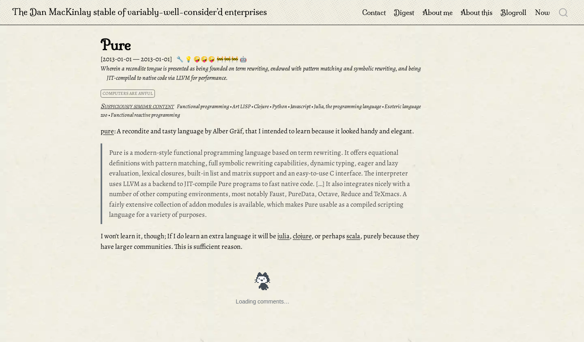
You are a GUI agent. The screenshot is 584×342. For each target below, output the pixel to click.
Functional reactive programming (145, 115)
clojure (302, 236)
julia (283, 236)
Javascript (300, 106)
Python (279, 106)
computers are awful (128, 93)
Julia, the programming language (347, 106)
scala (353, 236)
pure (107, 131)
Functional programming (203, 106)
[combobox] (564, 12)
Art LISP (241, 106)
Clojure (261, 106)
